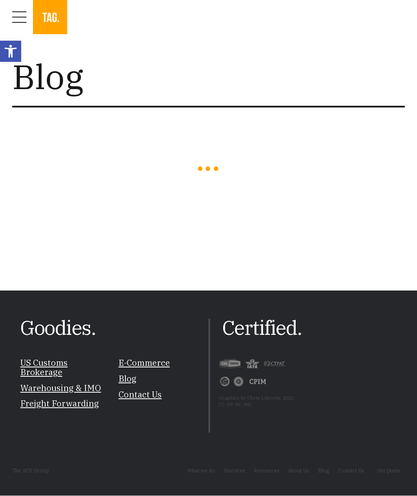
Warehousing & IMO (60, 387)
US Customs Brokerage (44, 368)
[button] (10, 51)
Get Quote (389, 470)
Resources (266, 470)
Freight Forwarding (59, 403)
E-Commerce (144, 363)
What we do (201, 470)
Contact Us (140, 394)
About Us (298, 470)
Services (234, 470)
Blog (127, 378)
